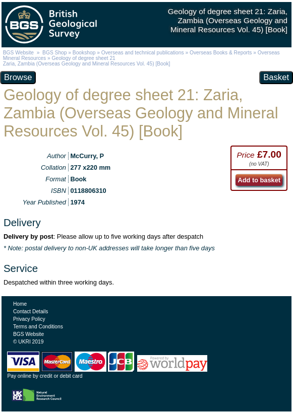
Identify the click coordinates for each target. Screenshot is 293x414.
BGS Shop (54, 52)
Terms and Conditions (38, 326)
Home (20, 304)
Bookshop (84, 52)
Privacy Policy (29, 319)
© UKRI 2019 (28, 341)
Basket (276, 77)
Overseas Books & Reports (221, 52)
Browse (18, 77)
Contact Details (30, 311)
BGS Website (18, 52)
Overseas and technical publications (142, 52)
